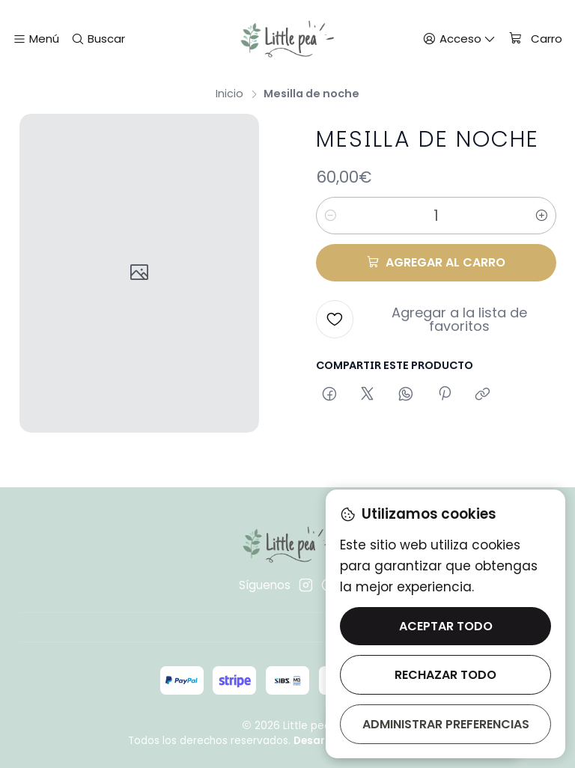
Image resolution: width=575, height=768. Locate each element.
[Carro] (535, 39)
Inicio (229, 93)
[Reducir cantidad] (330, 215)
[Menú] (36, 38)
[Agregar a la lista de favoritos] (436, 319)
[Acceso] (459, 38)
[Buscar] (97, 38)
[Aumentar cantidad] (542, 215)
